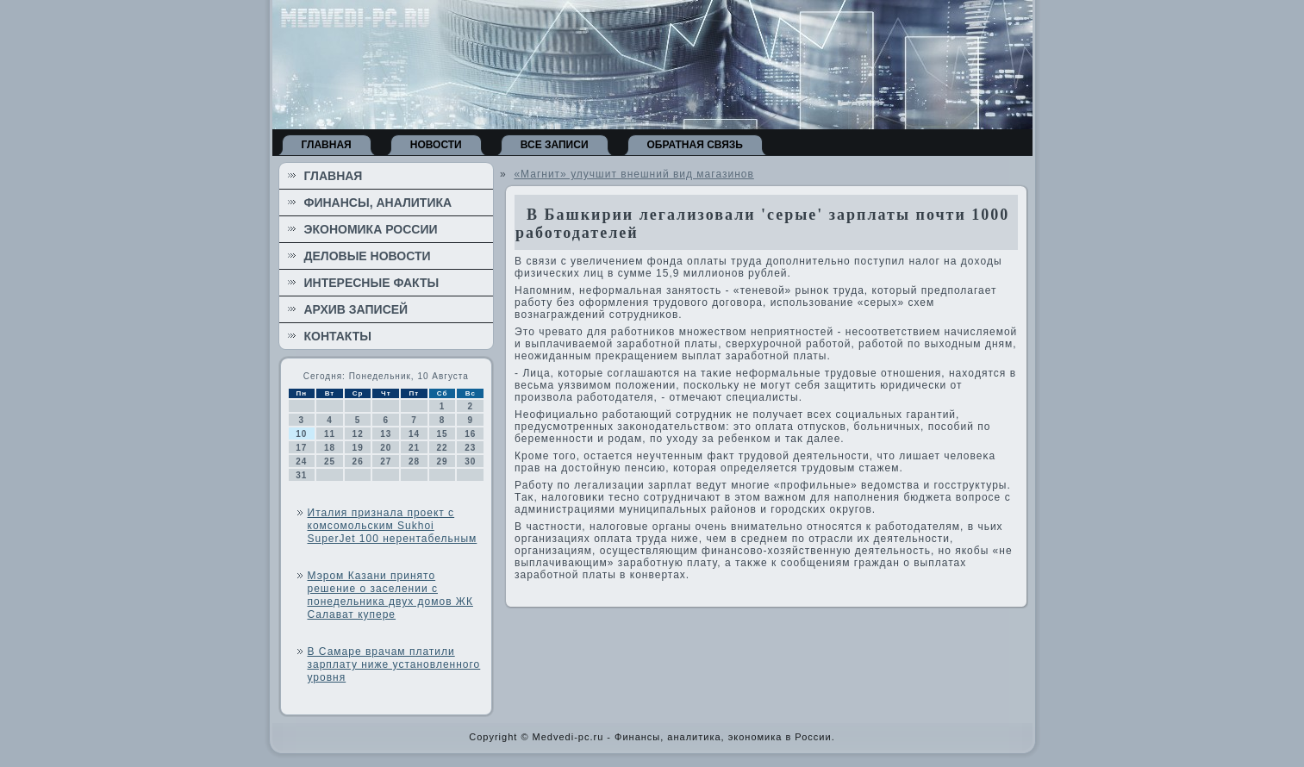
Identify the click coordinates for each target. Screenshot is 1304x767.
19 (358, 447)
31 (301, 475)
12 (358, 434)
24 (301, 461)
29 (442, 461)
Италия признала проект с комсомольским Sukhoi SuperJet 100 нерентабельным (392, 526)
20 (385, 447)
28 (414, 461)
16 (470, 434)
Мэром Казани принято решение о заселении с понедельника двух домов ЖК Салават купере (390, 595)
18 (329, 447)
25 (329, 461)
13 (385, 434)
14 (414, 434)
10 (301, 434)
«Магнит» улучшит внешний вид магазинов (633, 174)
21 (414, 447)
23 (470, 447)
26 (358, 461)
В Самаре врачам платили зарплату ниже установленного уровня (394, 664)
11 (329, 434)
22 (442, 447)
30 (470, 461)
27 (385, 461)
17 (301, 447)
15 (442, 434)
